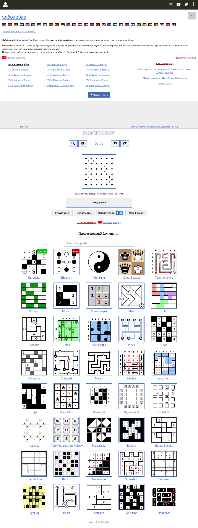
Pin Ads (24, 126)
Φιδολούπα (14, 17)
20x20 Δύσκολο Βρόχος (19, 80)
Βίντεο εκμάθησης (16, 57)
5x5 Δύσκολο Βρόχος (57, 64)
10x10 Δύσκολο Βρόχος (97, 69)
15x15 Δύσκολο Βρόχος (58, 75)
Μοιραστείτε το (100, 94)
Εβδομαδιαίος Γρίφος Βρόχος (61, 85)
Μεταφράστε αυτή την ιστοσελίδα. (19, 31)
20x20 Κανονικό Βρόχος (97, 75)
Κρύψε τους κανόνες (186, 57)
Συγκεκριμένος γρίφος (181, 69)
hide (117, 233)
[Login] (5, 5)
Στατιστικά (181, 78)
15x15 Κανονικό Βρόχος (19, 75)
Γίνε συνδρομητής (165, 63)
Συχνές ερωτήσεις (165, 72)
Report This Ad (170, 126)
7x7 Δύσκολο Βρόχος (18, 69)
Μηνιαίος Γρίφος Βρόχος (98, 85)
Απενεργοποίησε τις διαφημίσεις (146, 126)
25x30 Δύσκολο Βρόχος (97, 80)
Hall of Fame (168, 78)
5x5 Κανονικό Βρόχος (18, 64)
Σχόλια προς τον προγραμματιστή (153, 69)
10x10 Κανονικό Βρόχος (58, 69)
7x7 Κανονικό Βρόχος (96, 64)
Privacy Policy (165, 83)
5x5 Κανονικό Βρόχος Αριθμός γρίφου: (99, 193)
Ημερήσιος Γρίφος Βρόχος (20, 85)
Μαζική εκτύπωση (152, 78)
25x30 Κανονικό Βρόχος (58, 80)
